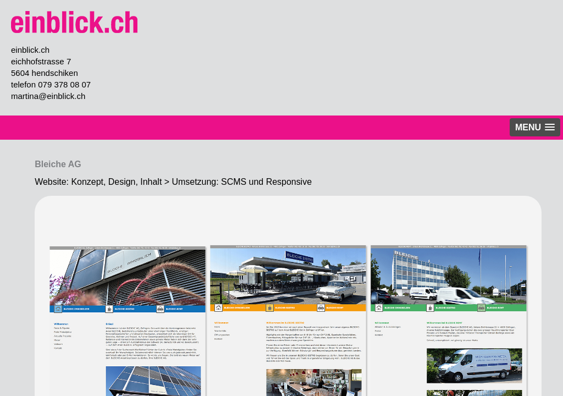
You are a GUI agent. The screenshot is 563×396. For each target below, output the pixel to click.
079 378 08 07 (64, 84)
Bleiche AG (58, 164)
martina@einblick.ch (48, 96)
